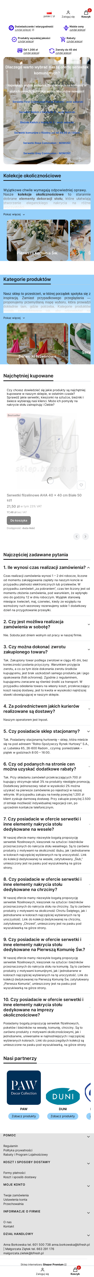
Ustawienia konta (15, 1199)
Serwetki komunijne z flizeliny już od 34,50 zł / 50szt (47, 132)
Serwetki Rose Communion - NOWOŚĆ (47, 142)
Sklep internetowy (42, 1264)
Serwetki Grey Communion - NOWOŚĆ (47, 153)
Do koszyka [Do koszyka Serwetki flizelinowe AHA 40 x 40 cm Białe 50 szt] (18, 520)
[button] (14, 214)
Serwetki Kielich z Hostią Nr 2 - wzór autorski (47, 111)
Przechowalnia (13, 1204)
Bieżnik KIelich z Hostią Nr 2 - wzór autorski (47, 122)
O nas (7, 1222)
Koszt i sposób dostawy (19, 1177)
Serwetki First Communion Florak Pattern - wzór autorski (48, 101)
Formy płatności (14, 1172)
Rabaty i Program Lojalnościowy (25, 1154)
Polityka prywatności (17, 1150)
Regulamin (10, 1146)
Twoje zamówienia (16, 1195)
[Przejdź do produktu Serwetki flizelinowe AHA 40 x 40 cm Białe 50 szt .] (47, 451)
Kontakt (8, 1226)
